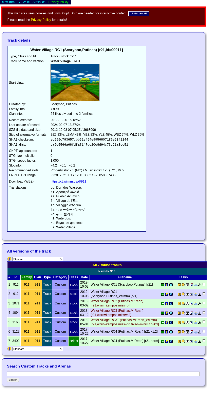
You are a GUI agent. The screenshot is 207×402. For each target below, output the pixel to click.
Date (84, 277)
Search (13, 379)
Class (74, 277)
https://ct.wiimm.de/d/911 (68, 181)
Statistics (39, 2)
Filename (125, 277)
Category (60, 277)
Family (27, 277)
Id (16, 277)
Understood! (139, 13)
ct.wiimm (8, 2)
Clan (37, 277)
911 (27, 284)
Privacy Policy (41, 19)
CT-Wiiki (24, 2)
